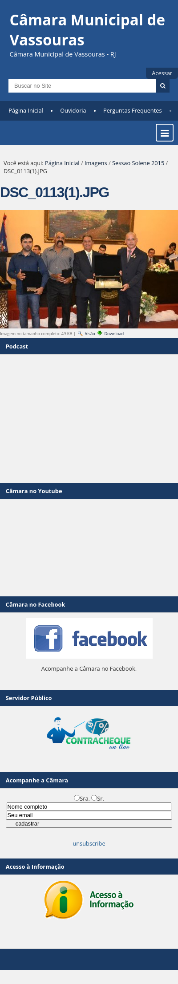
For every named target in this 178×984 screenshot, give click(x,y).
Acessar (162, 73)
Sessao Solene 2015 (138, 163)
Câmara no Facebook (35, 604)
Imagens (96, 163)
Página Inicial (25, 110)
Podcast (17, 346)
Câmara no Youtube (34, 491)
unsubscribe (89, 843)
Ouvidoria (73, 110)
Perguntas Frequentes (132, 110)
